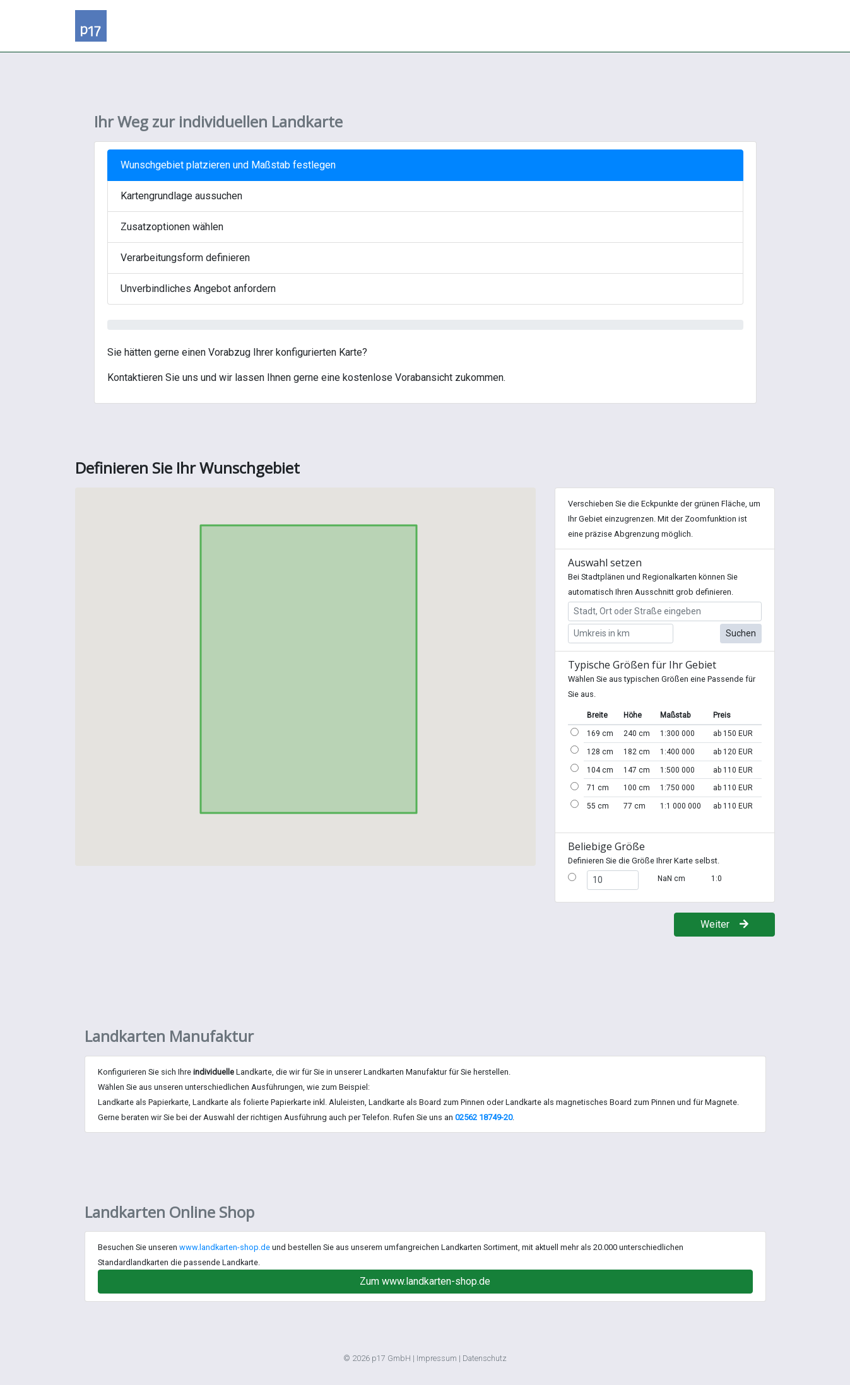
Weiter (724, 924)
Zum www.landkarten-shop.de (425, 1281)
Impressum (436, 1358)
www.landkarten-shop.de (224, 1247)
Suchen (741, 633)
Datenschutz (485, 1358)
